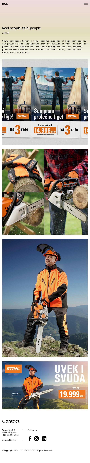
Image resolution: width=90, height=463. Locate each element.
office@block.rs (9, 440)
